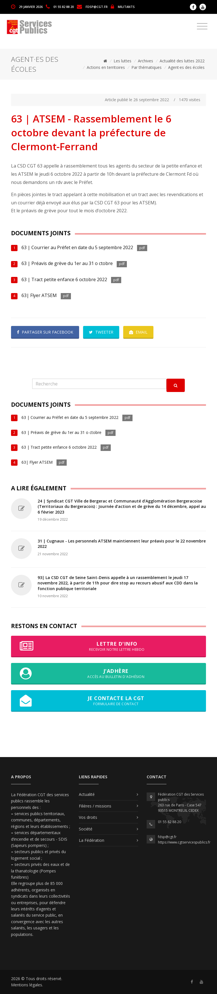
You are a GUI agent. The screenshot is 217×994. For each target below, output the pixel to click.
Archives (145, 60)
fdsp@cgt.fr (97, 6)
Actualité (87, 794)
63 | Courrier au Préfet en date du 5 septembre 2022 (77, 247)
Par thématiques (146, 67)
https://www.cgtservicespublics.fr (184, 842)
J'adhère (108, 673)
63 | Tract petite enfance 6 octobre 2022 (64, 279)
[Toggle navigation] (202, 26)
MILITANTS (126, 6)
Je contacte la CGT (108, 701)
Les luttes (122, 60)
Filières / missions (95, 806)
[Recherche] (99, 384)
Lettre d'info (108, 646)
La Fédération (91, 840)
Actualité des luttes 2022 (182, 60)
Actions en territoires (106, 67)
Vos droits (88, 817)
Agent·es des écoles (186, 67)
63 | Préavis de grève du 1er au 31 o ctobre (67, 263)
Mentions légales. (27, 984)
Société (85, 829)
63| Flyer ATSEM (39, 295)
